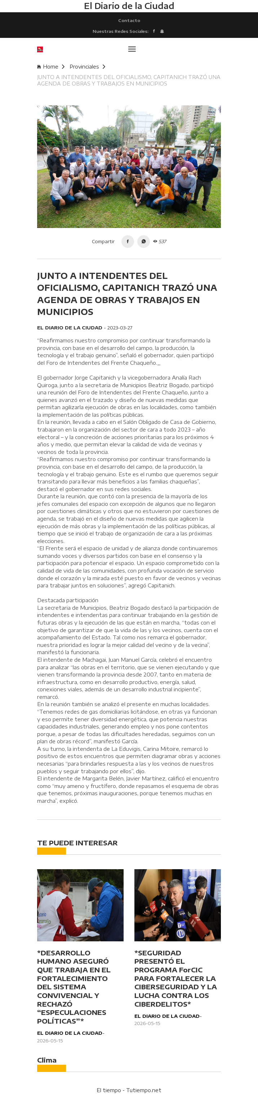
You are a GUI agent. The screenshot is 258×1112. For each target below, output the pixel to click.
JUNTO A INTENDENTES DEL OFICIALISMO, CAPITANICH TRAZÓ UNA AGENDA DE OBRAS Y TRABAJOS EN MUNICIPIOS (129, 80)
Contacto (129, 20)
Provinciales (87, 67)
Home (50, 67)
